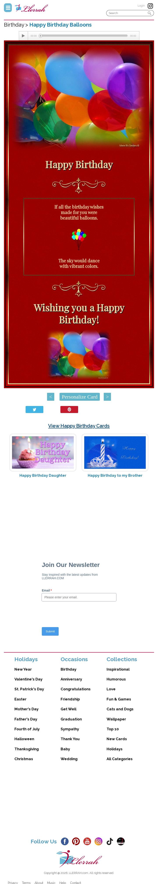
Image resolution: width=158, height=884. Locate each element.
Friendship (70, 699)
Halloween (24, 739)
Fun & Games (119, 699)
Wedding (69, 759)
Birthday (68, 669)
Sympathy (70, 729)
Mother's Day (26, 709)
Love (111, 689)
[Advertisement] (79, 516)
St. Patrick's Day (29, 689)
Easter (20, 699)
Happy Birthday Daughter (42, 475)
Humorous (116, 679)
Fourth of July (27, 729)
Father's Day (25, 719)
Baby (65, 749)
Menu (8, 7)
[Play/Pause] (23, 35)
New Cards (117, 739)
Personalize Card (79, 397)
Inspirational (118, 669)
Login (141, 5)
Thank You (70, 739)
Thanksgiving (26, 749)
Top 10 (113, 729)
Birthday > (16, 25)
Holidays (115, 749)
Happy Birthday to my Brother (115, 475)
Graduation (71, 719)
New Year (23, 669)
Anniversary (71, 679)
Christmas (23, 759)
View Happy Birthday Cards (79, 426)
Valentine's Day (28, 679)
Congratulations (76, 689)
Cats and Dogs (120, 709)
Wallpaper (116, 719)
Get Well (68, 709)
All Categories (120, 759)
